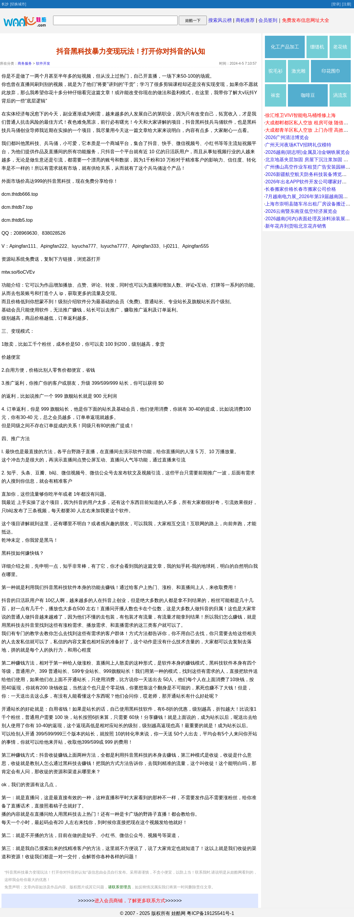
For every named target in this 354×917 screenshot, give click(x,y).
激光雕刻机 (298, 75)
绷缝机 (317, 46)
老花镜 (340, 46)
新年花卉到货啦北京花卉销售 (296, 226)
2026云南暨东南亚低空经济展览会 (301, 211)
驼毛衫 (275, 71)
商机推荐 (245, 20)
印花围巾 (331, 71)
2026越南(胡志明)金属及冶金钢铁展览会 (307, 152)
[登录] (336, 4)
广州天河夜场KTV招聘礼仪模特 (298, 144)
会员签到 (267, 20)
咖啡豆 (308, 95)
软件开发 (43, 63)
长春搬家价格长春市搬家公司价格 (300, 189)
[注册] (346, 4)
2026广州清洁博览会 (287, 137)
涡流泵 (340, 95)
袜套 (275, 95)
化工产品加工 (285, 46)
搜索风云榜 (220, 20)
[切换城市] (18, 4)
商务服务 (25, 63)
